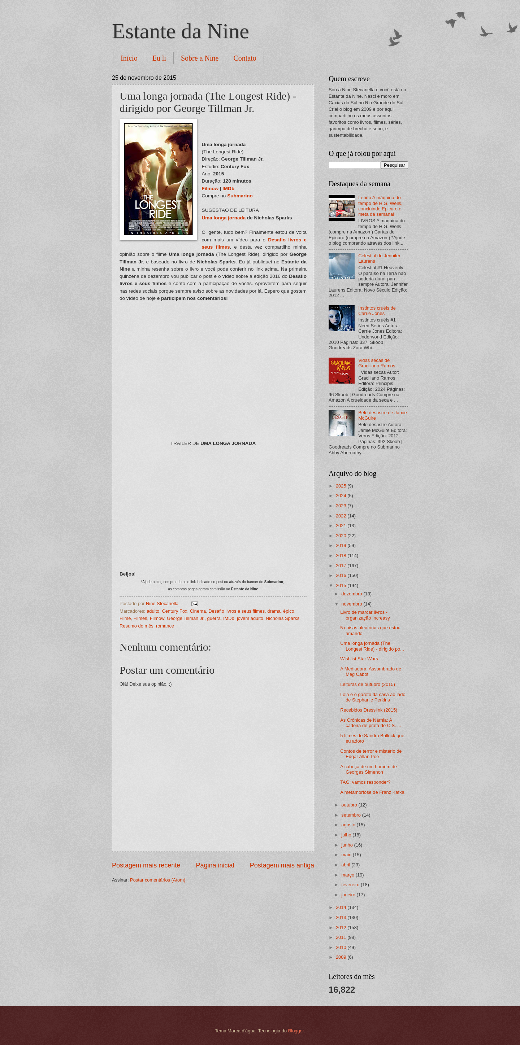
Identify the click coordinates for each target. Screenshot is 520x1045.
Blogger (296, 1030)
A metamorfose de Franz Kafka (372, 792)
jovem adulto (250, 618)
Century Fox (174, 611)
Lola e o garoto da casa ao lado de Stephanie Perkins (372, 697)
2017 (341, 565)
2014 (341, 907)
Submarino (240, 195)
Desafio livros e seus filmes (236, 611)
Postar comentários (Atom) (157, 880)
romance (165, 626)
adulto (153, 611)
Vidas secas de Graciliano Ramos (376, 363)
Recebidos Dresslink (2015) (368, 710)
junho (347, 845)
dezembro (352, 593)
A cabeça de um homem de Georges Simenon (368, 769)
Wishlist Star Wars (359, 658)
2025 (341, 486)
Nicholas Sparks (282, 618)
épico (288, 611)
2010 (341, 947)
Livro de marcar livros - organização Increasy (365, 614)
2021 (341, 525)
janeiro (348, 894)
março (348, 875)
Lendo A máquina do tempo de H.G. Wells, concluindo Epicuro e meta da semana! (380, 206)
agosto (348, 824)
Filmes (140, 618)
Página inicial (215, 865)
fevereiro (351, 884)
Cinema (198, 611)
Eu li (159, 58)
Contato (244, 58)
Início (129, 58)
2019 (341, 545)
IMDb (228, 188)
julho (346, 835)
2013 (341, 917)
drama (274, 611)
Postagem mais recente (146, 865)
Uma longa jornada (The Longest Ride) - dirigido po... (372, 645)
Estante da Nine (180, 31)
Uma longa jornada (224, 217)
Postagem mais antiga (282, 865)
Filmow (210, 188)
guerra (214, 618)
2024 (341, 495)
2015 (341, 585)
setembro (351, 815)
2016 (341, 575)
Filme (125, 618)
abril (346, 864)
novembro (352, 604)
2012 (341, 927)
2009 (341, 957)
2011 (341, 937)
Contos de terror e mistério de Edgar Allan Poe (371, 753)
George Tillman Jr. (185, 618)
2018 (341, 555)
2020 (341, 535)
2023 (341, 505)
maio (346, 854)
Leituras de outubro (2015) (367, 684)
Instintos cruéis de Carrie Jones (377, 310)
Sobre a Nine (199, 58)
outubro (349, 805)
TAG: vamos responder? (365, 782)
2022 (341, 516)
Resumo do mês (136, 626)
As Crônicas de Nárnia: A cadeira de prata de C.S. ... (370, 722)
